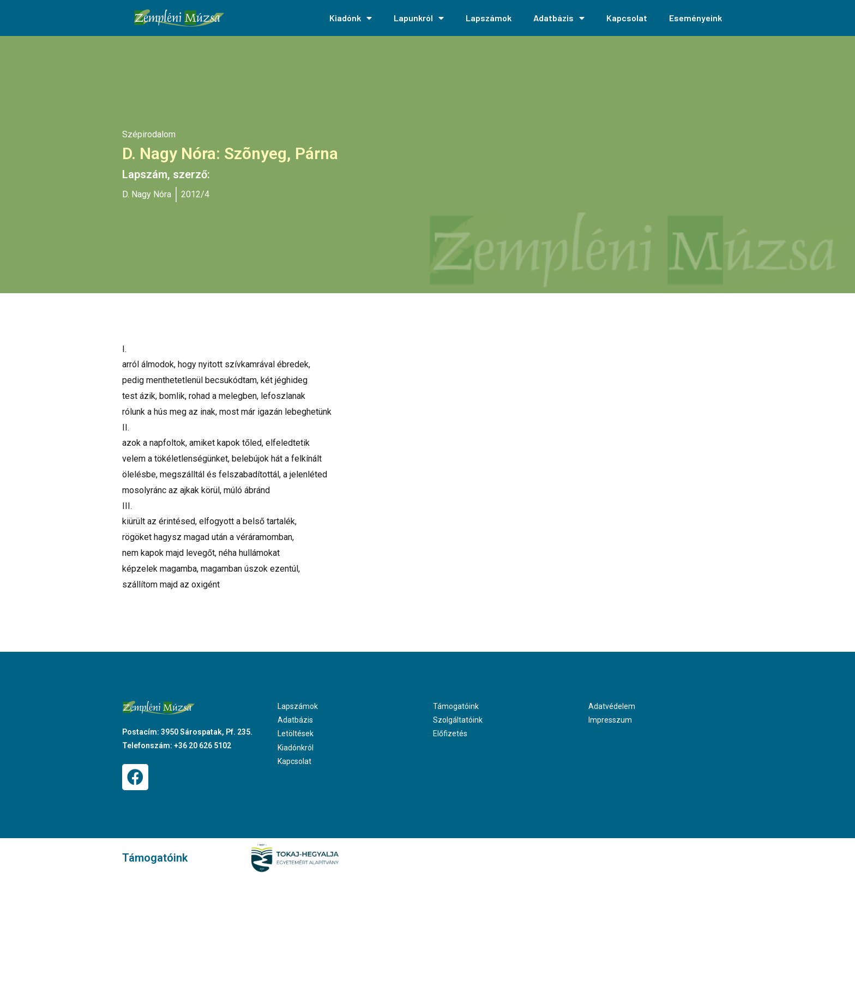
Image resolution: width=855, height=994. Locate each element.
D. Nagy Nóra (146, 194)
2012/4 (195, 194)
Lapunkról (419, 18)
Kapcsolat (626, 18)
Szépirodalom (149, 134)
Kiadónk (350, 18)
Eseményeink (695, 18)
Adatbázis (559, 18)
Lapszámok (488, 18)
